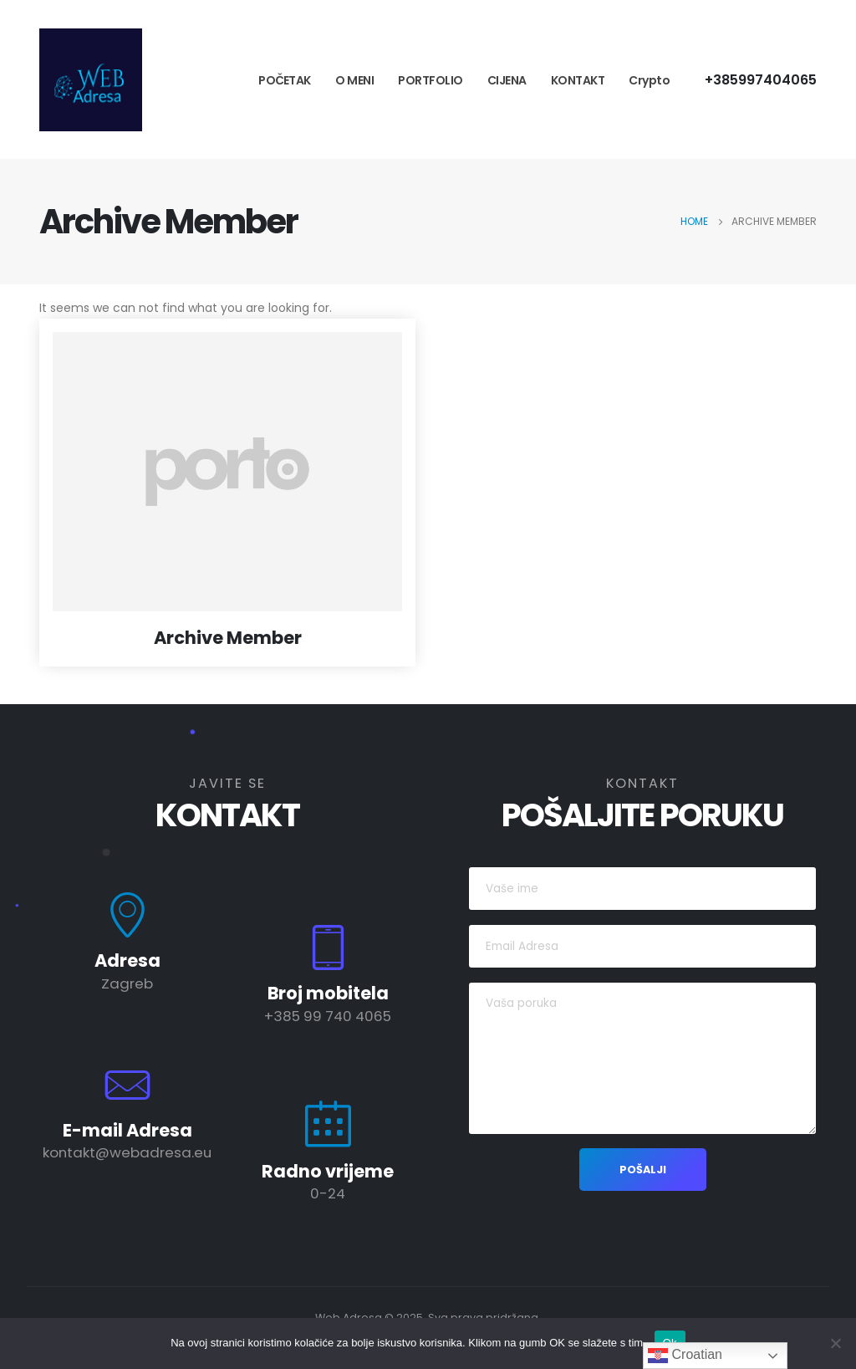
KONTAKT (578, 80)
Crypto (649, 80)
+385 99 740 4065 (327, 1016)
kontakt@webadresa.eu (127, 1152)
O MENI (354, 80)
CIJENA (507, 80)
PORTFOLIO (430, 80)
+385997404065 (761, 79)
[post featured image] (227, 471)
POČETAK (284, 80)
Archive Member (228, 638)
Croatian (685, 1356)
